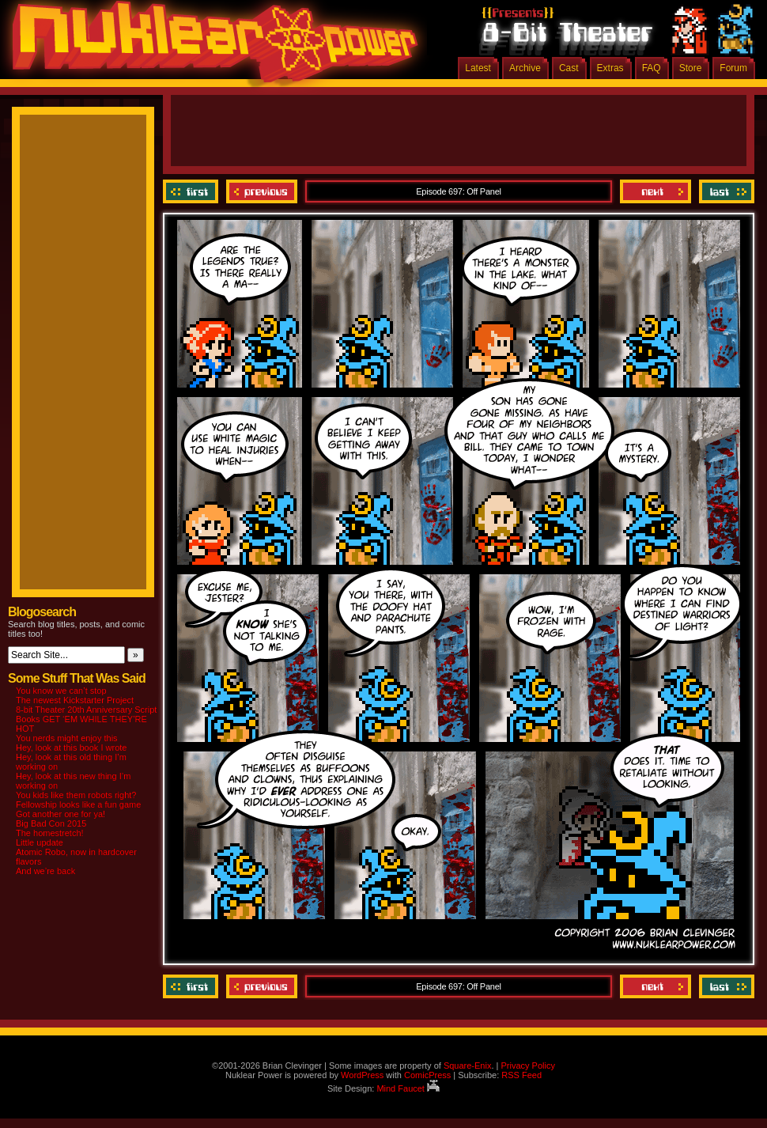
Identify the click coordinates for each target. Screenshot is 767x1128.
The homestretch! (50, 833)
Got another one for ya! (60, 814)
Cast (569, 68)
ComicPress (427, 1075)
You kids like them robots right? (76, 795)
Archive (525, 68)
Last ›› (724, 191)
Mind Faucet (408, 1088)
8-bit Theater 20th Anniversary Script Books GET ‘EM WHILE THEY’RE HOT (86, 719)
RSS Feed (521, 1075)
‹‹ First (192, 191)
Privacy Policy (527, 1065)
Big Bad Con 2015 (51, 823)
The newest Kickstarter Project (75, 700)
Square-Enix (468, 1065)
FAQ (651, 68)
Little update (39, 842)
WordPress (362, 1075)
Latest (478, 68)
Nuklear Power (209, 47)
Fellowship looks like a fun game (78, 804)
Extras (610, 68)
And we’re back (45, 871)
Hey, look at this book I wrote (71, 747)
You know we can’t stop (61, 690)
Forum (733, 68)
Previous (261, 191)
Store (690, 68)
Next (655, 191)
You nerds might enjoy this (67, 738)
